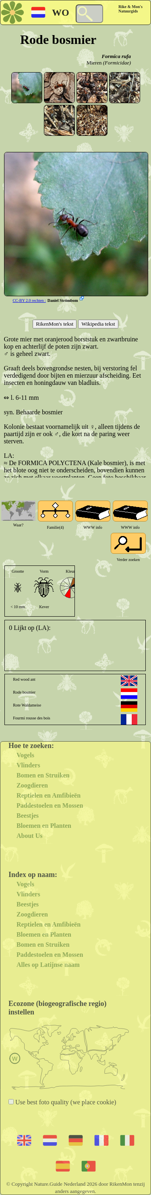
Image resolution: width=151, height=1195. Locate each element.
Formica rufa (116, 56)
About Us (29, 835)
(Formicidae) (117, 63)
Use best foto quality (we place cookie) (65, 1102)
